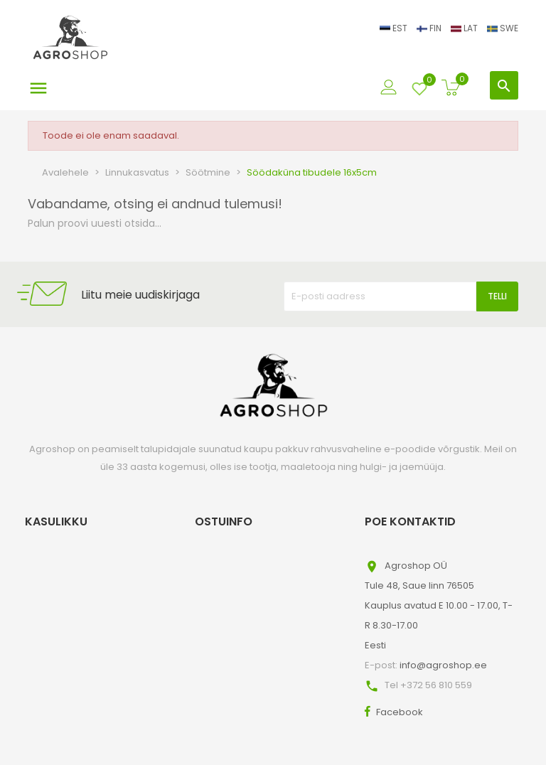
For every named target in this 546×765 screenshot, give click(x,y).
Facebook (399, 712)
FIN (430, 28)
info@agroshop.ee (443, 665)
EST (395, 28)
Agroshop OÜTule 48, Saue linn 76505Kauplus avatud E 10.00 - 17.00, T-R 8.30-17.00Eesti (439, 605)
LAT (465, 28)
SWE (502, 28)
